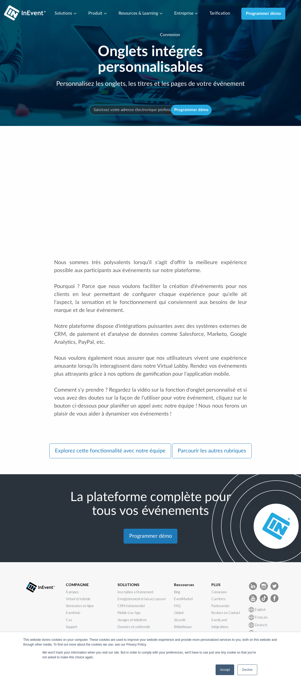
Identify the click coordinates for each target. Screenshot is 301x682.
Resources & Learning (141, 13)
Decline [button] (247, 670)
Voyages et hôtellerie (132, 620)
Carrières (218, 599)
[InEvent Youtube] (253, 598)
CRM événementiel (131, 606)
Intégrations (220, 627)
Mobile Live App (128, 613)
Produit (97, 13)
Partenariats (220, 606)
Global (179, 613)
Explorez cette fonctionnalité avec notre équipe (110, 451)
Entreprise (186, 13)
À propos (72, 592)
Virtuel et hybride (78, 599)
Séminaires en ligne (80, 606)
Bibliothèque (183, 627)
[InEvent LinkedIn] (253, 586)
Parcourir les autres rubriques (212, 451)
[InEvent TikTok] (263, 598)
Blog (177, 592)
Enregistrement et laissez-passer (141, 599)
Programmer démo (263, 13)
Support (71, 627)
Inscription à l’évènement (135, 592)
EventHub (73, 613)
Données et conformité (133, 627)
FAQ (177, 606)
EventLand (219, 620)
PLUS (215, 585)
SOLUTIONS (128, 585)
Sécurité (180, 620)
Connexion (170, 35)
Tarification (220, 13)
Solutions (66, 13)
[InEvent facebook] (274, 598)
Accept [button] (225, 670)
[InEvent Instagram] (263, 586)
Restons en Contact (225, 613)
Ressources (184, 585)
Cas (69, 620)
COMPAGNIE (77, 585)
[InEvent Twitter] (274, 586)
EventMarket (183, 599)
